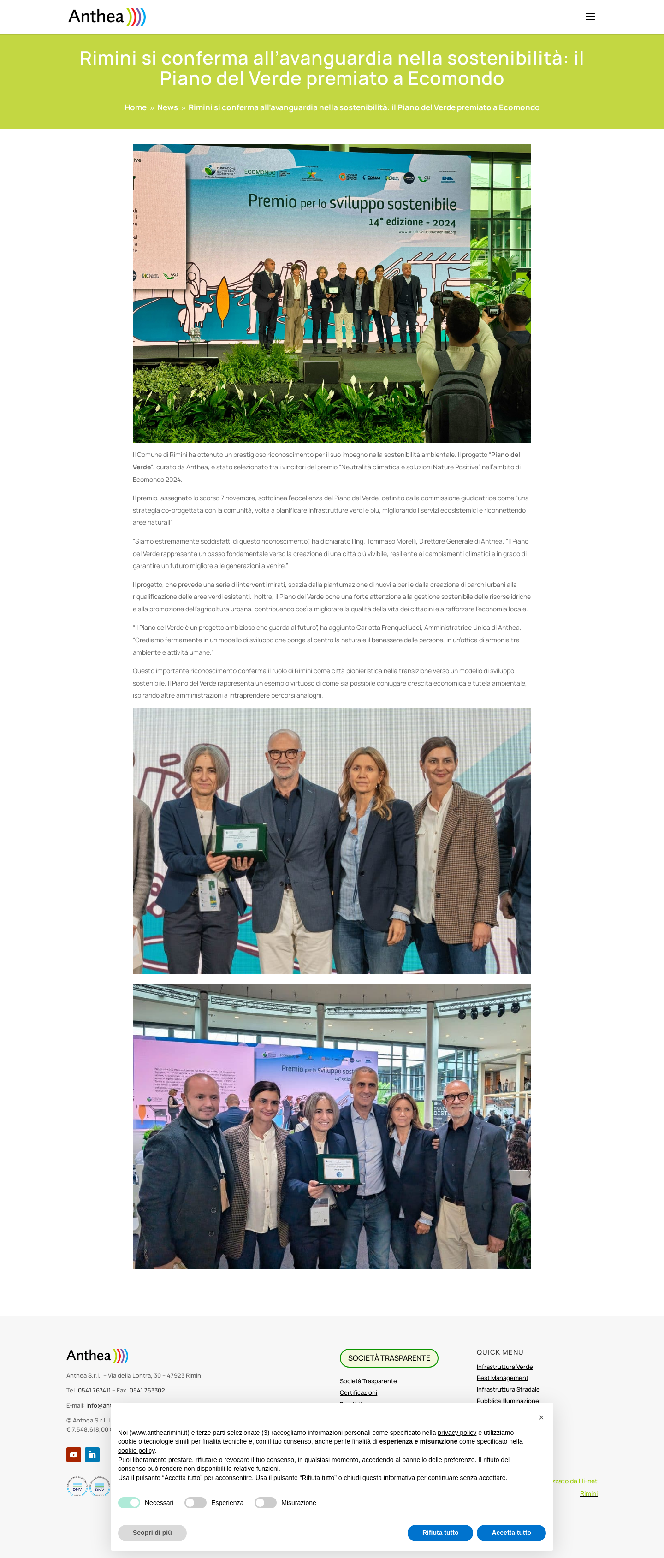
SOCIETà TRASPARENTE (389, 1358)
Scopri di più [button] (152, 1532)
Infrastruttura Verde (505, 1367)
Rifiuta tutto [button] (440, 1532)
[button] (541, 1417)
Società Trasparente (368, 1381)
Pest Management (502, 1378)
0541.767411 (94, 1390)
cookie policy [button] (136, 1450)
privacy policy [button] (457, 1432)
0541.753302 (147, 1390)
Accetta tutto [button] (511, 1532)
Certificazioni (358, 1392)
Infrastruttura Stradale (508, 1389)
